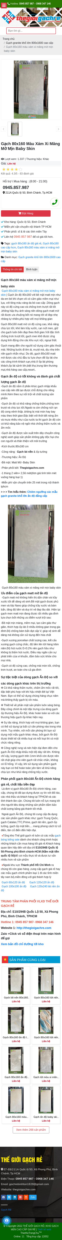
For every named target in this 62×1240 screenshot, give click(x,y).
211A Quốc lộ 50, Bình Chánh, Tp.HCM (27, 192)
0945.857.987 (16, 187)
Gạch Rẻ (6, 1209)
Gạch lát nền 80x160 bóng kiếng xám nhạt (16, 998)
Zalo (33, 1197)
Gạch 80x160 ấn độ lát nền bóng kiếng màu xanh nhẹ (16, 1037)
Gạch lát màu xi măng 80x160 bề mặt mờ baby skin (46, 1077)
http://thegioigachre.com (34, 928)
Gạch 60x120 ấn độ (14, 882)
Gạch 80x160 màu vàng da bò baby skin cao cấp (16, 1117)
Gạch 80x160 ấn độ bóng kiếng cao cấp (16, 1077)
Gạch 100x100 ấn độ (14, 886)
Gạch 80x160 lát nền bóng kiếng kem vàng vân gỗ (46, 998)
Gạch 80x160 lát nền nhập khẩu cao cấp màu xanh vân (46, 1037)
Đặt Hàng (25, 213)
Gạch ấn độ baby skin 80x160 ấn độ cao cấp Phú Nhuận (46, 1117)
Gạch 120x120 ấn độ (41, 882)
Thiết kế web (44, 1229)
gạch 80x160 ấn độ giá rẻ (26, 243)
